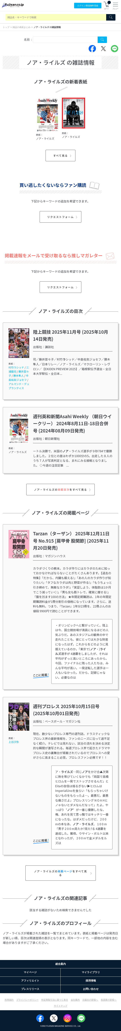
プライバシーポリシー (27, 1000)
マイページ (30, 972)
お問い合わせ (91, 988)
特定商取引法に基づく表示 (54, 1000)
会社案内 (75, 1000)
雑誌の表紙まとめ (21, 27)
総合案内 (60, 963)
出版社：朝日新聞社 (46, 438)
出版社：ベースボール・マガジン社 (56, 721)
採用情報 (91, 980)
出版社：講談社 (43, 347)
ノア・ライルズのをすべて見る (63, 489)
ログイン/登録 (87, 5)
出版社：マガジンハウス (49, 556)
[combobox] (65, 40)
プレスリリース (30, 988)
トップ (6, 27)
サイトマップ (60, 1005)
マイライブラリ (91, 972)
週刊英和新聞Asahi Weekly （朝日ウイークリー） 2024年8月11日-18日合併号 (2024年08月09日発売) (72, 423)
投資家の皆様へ (108, 1000)
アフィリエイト (30, 980)
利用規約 (9, 1000)
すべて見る (62, 155)
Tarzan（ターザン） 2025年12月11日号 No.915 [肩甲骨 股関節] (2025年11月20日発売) (71, 540)
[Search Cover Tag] (102, 40)
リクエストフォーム (63, 217)
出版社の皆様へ (90, 1000)
